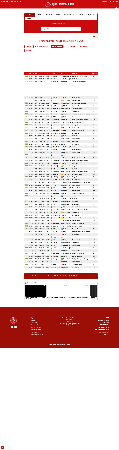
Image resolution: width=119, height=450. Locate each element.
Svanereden (75, 116)
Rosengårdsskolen (77, 125)
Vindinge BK (66, 100)
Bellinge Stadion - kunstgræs (79, 76)
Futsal (106, 334)
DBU (107, 318)
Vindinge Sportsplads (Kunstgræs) (81, 114)
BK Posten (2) (67, 78)
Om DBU (3, 1)
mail (62, 276)
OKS (54, 78)
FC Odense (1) (67, 76)
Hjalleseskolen (76, 100)
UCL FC (54, 100)
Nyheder (33, 320)
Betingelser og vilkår (37, 334)
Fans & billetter (16, 1)
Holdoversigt (70, 46)
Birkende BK (56, 97)
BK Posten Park (76, 133)
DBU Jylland (104, 325)
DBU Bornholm (103, 320)
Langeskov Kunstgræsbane (79, 81)
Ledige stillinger (36, 327)
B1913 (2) (55, 76)
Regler (28, 50)
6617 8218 (74, 276)
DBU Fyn (106, 322)
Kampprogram (57, 46)
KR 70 (64, 97)
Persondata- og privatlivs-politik (59, 344)
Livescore (30, 18)
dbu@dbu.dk (69, 325)
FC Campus (66, 103)
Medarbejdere (35, 325)
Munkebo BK (56, 103)
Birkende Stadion (76, 97)
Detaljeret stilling (42, 46)
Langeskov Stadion (77, 108)
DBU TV (8, 1)
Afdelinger (34, 322)
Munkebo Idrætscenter (78, 130)
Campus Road (75, 111)
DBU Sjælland (104, 332)
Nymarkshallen (76, 105)
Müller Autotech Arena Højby (80, 119)
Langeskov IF (56, 81)
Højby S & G (66, 81)
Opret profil (113, 1)
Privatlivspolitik (36, 329)
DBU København (103, 327)
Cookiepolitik (35, 332)
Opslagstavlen (84, 46)
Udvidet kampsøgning (86, 14)
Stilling (28, 46)
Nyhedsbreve (35, 318)
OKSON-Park (75, 78)
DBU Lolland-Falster (101, 329)
